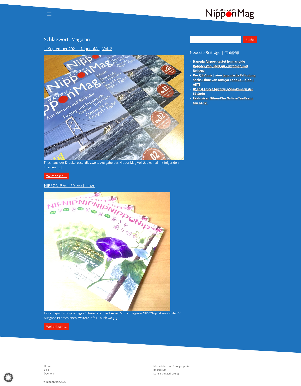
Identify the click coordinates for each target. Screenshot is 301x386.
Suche (250, 40)
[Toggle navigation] (49, 13)
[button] (8, 377)
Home (47, 366)
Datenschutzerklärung (166, 373)
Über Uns (49, 373)
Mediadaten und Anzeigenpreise (171, 366)
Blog (46, 369)
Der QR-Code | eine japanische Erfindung (224, 75)
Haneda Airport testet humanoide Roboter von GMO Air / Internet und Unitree (220, 66)
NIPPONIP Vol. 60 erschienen (69, 185)
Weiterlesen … (57, 176)
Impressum (159, 369)
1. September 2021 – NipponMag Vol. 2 (78, 48)
